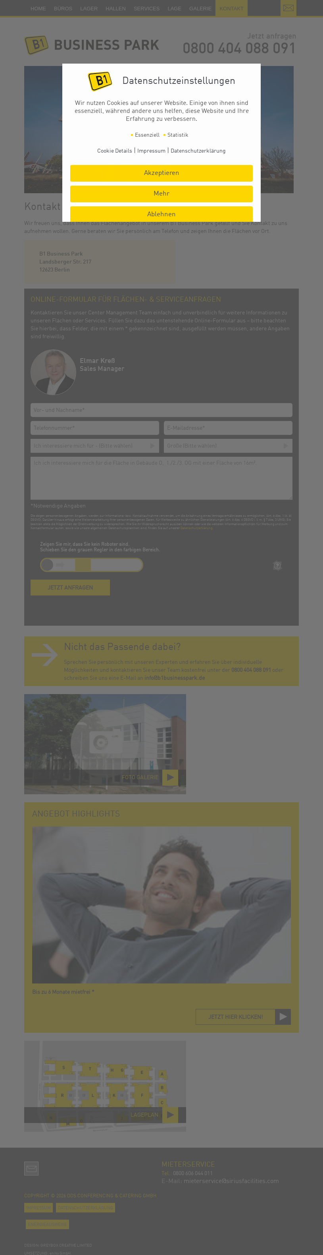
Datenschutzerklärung (198, 151)
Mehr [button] (161, 193)
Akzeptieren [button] (161, 173)
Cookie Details (114, 151)
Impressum (151, 151)
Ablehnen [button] (161, 214)
